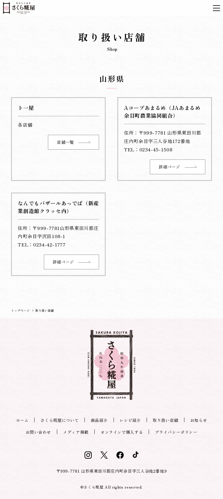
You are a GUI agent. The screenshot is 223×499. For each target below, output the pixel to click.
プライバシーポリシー (176, 432)
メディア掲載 (76, 432)
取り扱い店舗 (165, 420)
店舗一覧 (73, 142)
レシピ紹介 (130, 420)
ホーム (22, 420)
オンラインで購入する (121, 432)
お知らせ (198, 420)
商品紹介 (99, 420)
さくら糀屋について (59, 420)
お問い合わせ (38, 432)
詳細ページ (177, 167)
